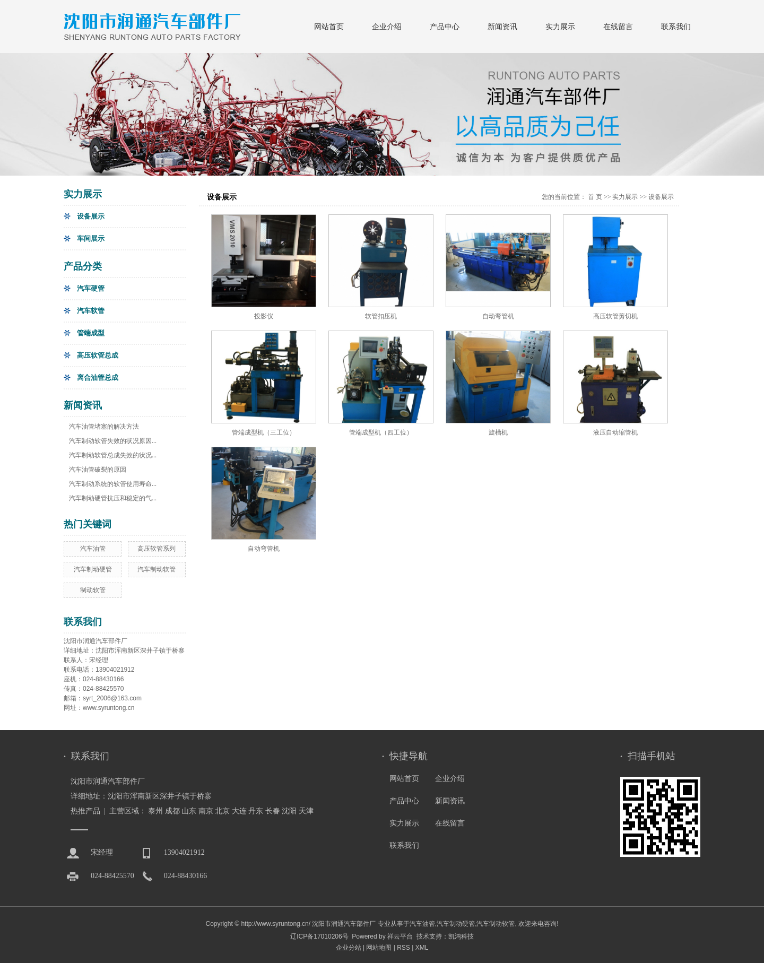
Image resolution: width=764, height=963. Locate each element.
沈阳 (289, 811)
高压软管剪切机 (615, 316)
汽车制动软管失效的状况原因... (113, 441)
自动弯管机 (498, 316)
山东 (188, 811)
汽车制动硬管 (93, 569)
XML (422, 947)
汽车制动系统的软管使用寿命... (113, 484)
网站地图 (379, 947)
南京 (205, 811)
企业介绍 (387, 26)
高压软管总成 (97, 355)
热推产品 (85, 811)
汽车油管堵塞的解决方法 (104, 426)
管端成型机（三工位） (264, 432)
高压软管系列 (156, 548)
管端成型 (91, 333)
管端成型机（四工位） (381, 432)
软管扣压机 (381, 316)
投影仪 (263, 316)
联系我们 (676, 26)
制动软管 (93, 590)
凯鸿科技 (461, 936)
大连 (239, 811)
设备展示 (91, 216)
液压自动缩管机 (615, 432)
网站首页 (329, 26)
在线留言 (618, 26)
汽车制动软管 (156, 569)
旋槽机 (498, 432)
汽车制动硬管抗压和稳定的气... (113, 498)
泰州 (155, 811)
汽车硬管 (91, 288)
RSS (403, 947)
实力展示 (560, 26)
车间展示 (91, 238)
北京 (222, 811)
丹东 (255, 811)
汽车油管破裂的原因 (97, 469)
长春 (272, 811)
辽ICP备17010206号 (319, 936)
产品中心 (444, 26)
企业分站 (348, 947)
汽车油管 (93, 548)
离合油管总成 (97, 377)
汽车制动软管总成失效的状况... (113, 455)
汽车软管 (91, 311)
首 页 (595, 197)
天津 (306, 811)
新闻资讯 (502, 26)
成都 (172, 811)
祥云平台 (400, 936)
